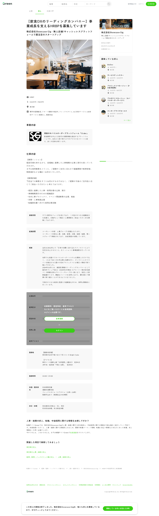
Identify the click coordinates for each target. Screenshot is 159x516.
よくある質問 (106, 485)
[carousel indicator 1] (103, 161)
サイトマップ (116, 485)
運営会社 (42, 485)
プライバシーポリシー (54, 485)
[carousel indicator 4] (122, 161)
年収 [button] (76, 4)
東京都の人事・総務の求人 (36, 452)
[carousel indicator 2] (109, 161)
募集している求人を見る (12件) (118, 508)
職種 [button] (51, 4)
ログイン (141, 4)
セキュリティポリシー (70, 485)
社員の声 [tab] (50, 11)
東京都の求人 (31, 447)
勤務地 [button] (64, 4)
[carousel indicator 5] (129, 161)
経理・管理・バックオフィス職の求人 (40, 457)
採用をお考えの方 (32, 485)
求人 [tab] (39, 11)
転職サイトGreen (32, 468)
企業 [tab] (30, 11)
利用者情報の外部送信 (86, 485)
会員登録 (151, 4)
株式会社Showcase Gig (91, 468)
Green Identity (127, 485)
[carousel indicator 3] (116, 161)
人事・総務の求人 (64, 457)
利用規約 (97, 485)
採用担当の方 (132, 4)
